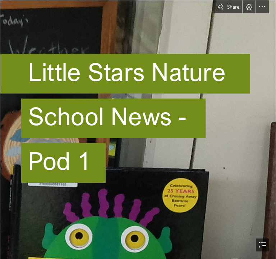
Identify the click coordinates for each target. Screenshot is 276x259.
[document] (138, 129)
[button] (227, 6)
